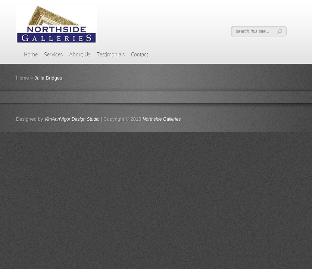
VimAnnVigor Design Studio (72, 119)
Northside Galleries (162, 119)
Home (31, 55)
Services (53, 55)
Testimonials (111, 55)
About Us (79, 55)
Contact (139, 55)
